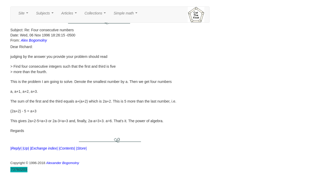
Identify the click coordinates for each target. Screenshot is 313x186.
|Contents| (67, 148)
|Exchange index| (44, 148)
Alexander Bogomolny (62, 163)
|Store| (81, 148)
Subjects (45, 14)
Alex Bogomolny (34, 40)
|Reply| (15, 148)
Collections (96, 14)
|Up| (26, 148)
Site (24, 14)
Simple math (126, 14)
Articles (70, 14)
